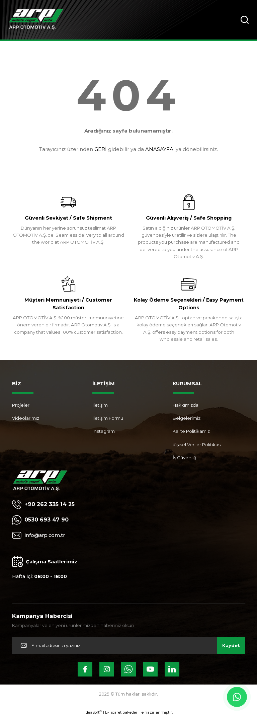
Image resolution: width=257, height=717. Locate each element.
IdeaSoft (93, 712)
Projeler (20, 405)
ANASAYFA (159, 149)
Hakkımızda (185, 405)
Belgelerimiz (186, 418)
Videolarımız (25, 418)
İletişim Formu (107, 418)
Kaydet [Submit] (231, 645)
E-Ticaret (113, 712)
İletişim (100, 405)
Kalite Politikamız (191, 431)
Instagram (103, 431)
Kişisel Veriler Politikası (197, 444)
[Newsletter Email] (128, 645)
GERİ (100, 149)
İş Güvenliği (185, 457)
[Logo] (36, 19)
